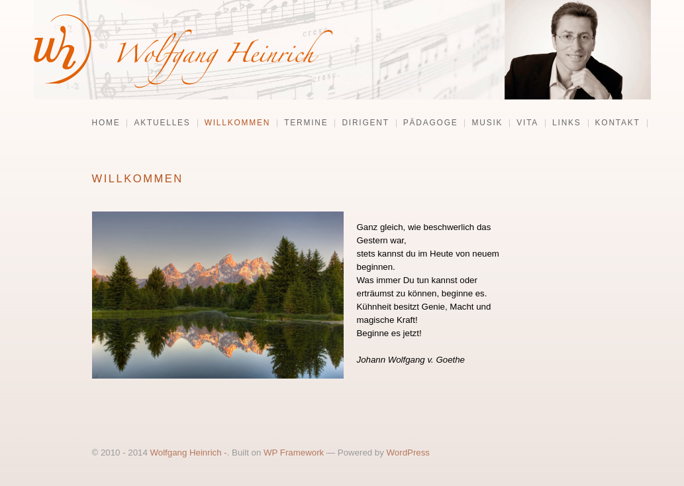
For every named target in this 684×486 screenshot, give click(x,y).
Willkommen (238, 123)
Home (106, 123)
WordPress (408, 452)
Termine (306, 123)
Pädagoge (430, 123)
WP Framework (294, 452)
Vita (527, 123)
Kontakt (617, 123)
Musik (487, 123)
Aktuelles (162, 123)
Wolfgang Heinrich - (188, 452)
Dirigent (365, 123)
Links (566, 123)
